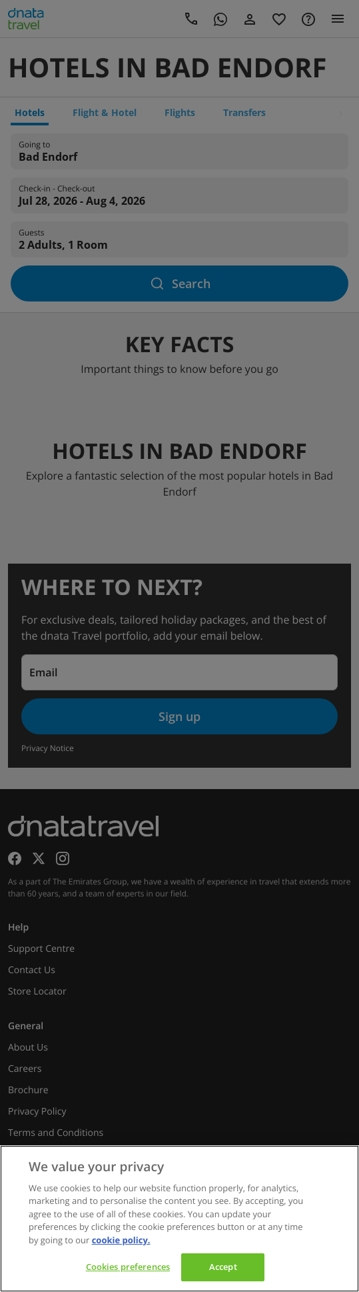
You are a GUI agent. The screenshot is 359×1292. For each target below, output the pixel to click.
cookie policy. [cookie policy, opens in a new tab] (121, 1240)
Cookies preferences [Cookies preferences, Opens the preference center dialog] (128, 1267)
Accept (223, 1267)
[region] (179, 1218)
